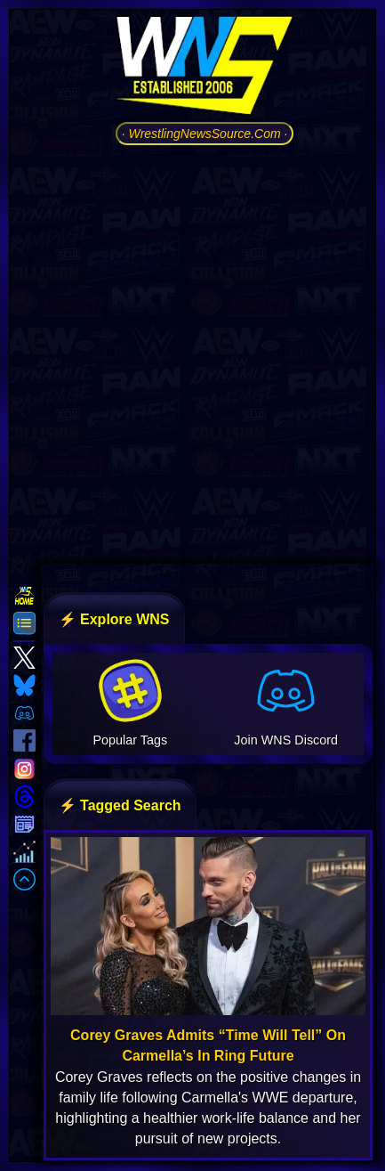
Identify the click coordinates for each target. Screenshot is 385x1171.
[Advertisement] (192, 352)
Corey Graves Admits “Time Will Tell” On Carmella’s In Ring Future (208, 1045)
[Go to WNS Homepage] (204, 68)
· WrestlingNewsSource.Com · (205, 133)
